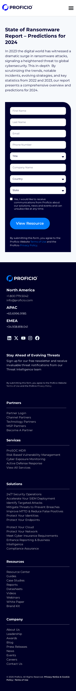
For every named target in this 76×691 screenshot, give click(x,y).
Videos (11, 593)
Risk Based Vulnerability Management (33, 455)
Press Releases (16, 647)
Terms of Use (38, 241)
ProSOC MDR (16, 450)
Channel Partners (18, 417)
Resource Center (18, 572)
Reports (12, 585)
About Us (13, 629)
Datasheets (14, 589)
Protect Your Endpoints (23, 520)
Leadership (14, 634)
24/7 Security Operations (24, 494)
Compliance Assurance (22, 548)
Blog (9, 642)
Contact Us (14, 664)
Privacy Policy (28, 245)
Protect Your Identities (22, 515)
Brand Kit (13, 606)
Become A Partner (19, 430)
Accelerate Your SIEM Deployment (30, 498)
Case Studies (15, 580)
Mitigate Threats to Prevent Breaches (33, 507)
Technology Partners (21, 421)
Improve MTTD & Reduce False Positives (34, 511)
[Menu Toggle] (71, 8)
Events (11, 655)
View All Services (18, 467)
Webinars (13, 597)
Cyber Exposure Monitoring (25, 459)
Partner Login (16, 413)
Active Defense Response (24, 463)
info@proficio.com (19, 300)
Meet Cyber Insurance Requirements (32, 536)
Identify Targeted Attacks (24, 503)
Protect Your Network (21, 531)
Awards (11, 638)
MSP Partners (16, 426)
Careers (11, 659)
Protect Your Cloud (20, 527)
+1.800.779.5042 (17, 296)
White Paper (15, 602)
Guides (11, 576)
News (10, 651)
